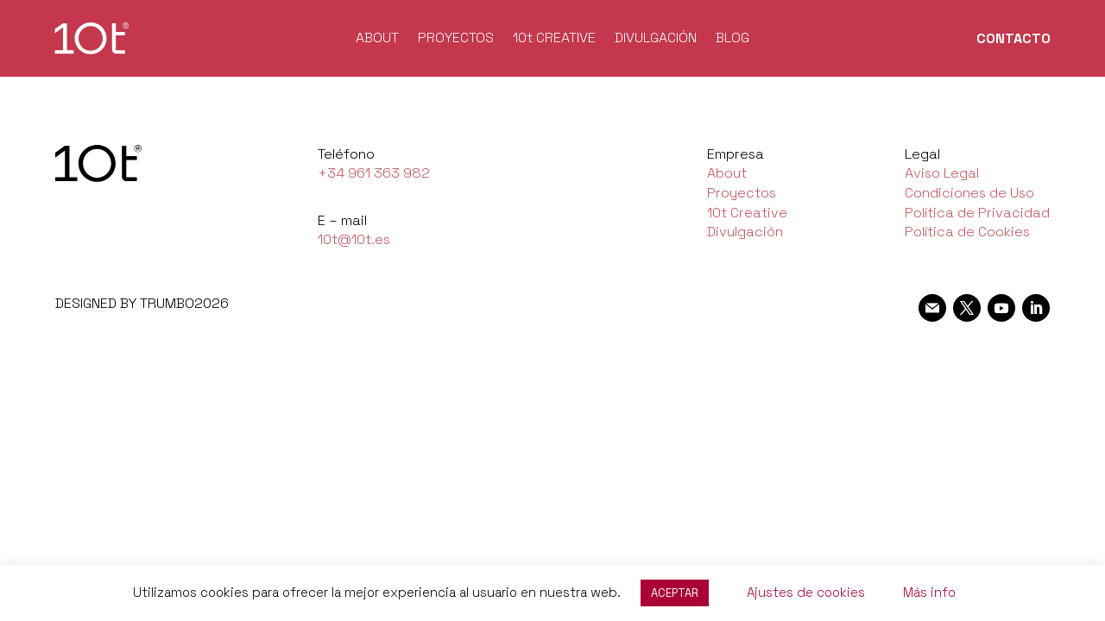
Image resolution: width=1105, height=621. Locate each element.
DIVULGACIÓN (656, 39)
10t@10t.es (354, 239)
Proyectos (741, 193)
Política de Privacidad (977, 213)
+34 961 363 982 (374, 173)
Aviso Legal (942, 173)
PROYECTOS (456, 39)
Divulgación (745, 232)
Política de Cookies (967, 232)
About (727, 173)
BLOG (732, 39)
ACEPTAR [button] (674, 593)
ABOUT (377, 39)
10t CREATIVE (554, 39)
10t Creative (747, 213)
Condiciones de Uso (969, 193)
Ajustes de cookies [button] (806, 592)
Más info (929, 592)
